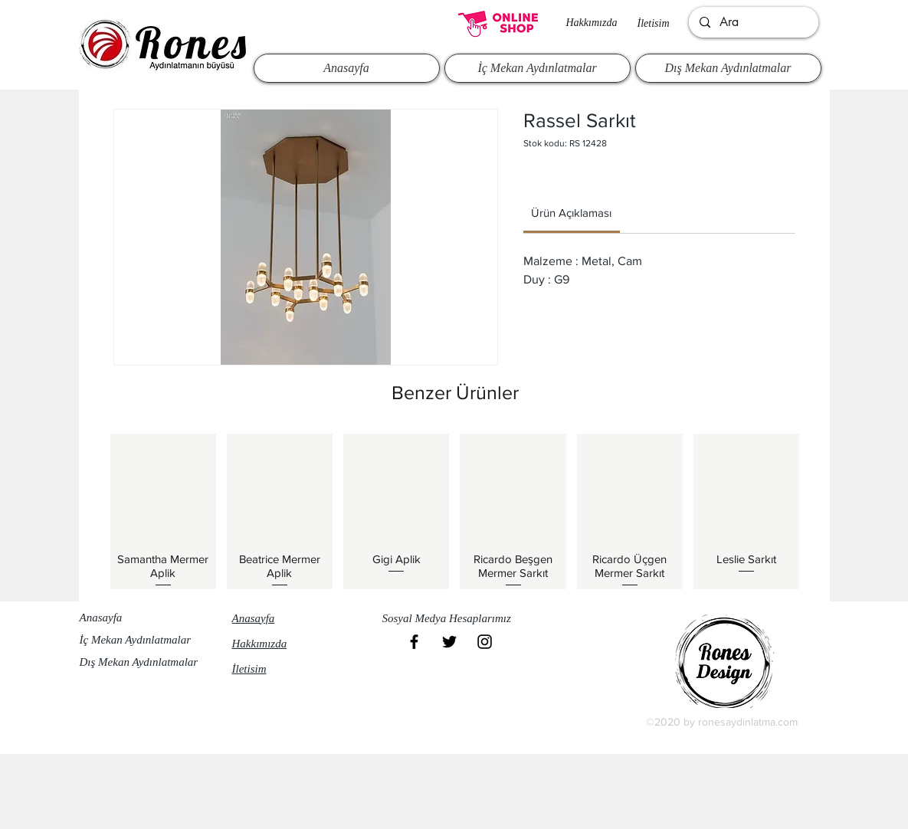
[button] (453, 619)
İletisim (654, 23)
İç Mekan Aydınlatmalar (136, 640)
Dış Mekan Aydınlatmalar (139, 662)
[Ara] (753, 22)
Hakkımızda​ (592, 22)
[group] (455, 511)
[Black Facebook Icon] (414, 641)
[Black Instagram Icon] (484, 641)
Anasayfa (101, 617)
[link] (571, 212)
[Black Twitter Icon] (449, 641)
